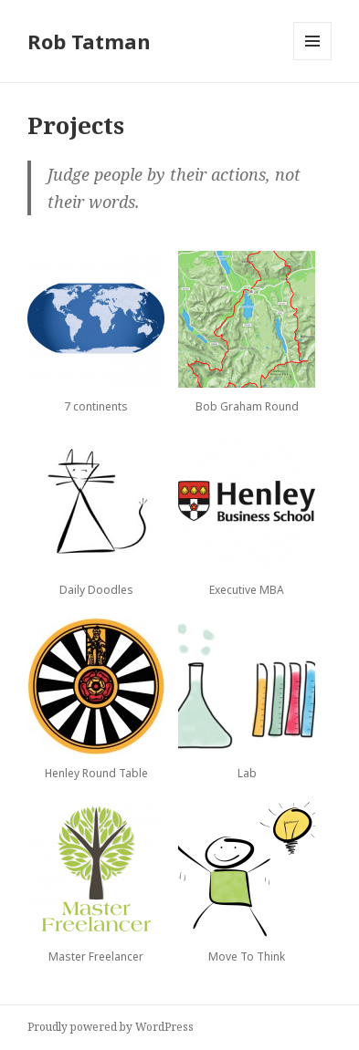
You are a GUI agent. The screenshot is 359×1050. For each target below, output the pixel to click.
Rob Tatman (89, 41)
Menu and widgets (313, 59)
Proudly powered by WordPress (110, 1026)
